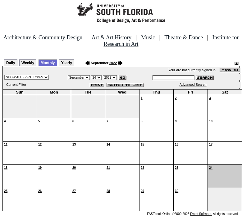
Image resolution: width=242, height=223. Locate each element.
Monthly (48, 63)
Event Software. (201, 214)
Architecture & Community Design (42, 37)
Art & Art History (112, 37)
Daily (10, 63)
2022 (113, 63)
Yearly (66, 63)
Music (148, 37)
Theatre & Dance (183, 37)
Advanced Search (193, 84)
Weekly (27, 63)
